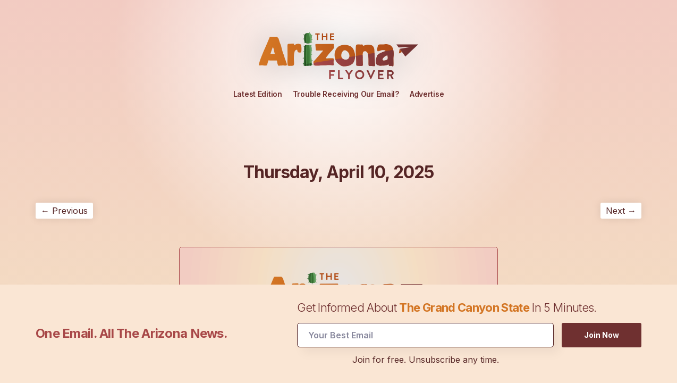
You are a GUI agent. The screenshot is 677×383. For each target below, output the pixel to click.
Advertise (427, 94)
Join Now (601, 333)
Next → (621, 210)
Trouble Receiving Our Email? (346, 94)
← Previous (64, 210)
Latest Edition (257, 94)
